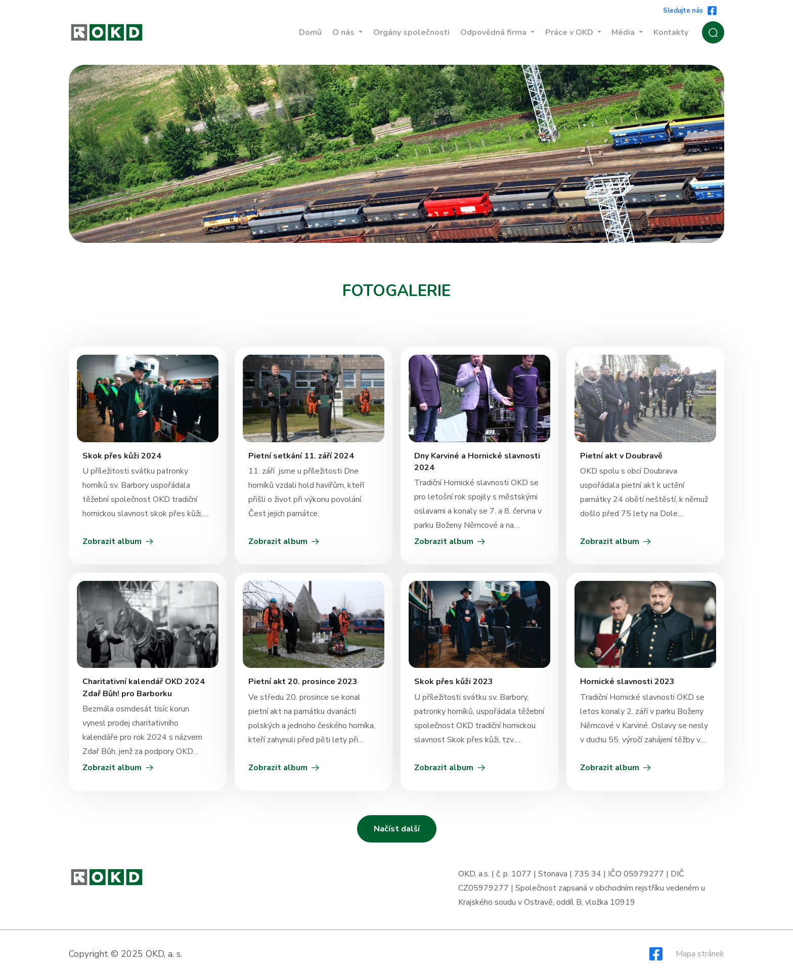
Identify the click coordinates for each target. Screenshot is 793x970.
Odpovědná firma (494, 32)
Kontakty (670, 32)
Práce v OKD (570, 32)
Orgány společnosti (411, 32)
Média (624, 32)
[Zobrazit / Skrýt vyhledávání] (713, 32)
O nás (344, 32)
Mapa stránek (700, 953)
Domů (310, 32)
